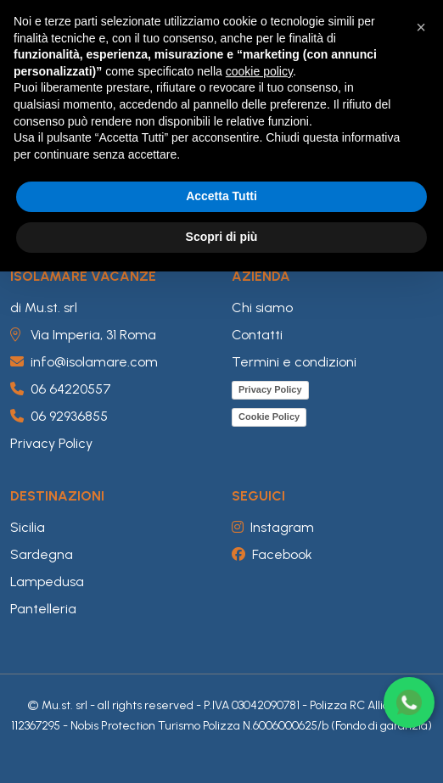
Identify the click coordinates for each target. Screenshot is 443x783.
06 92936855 (59, 416)
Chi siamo (262, 307)
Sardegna (41, 554)
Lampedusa (47, 581)
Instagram (273, 527)
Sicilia (27, 527)
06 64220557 (60, 389)
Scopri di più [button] (222, 236)
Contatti (257, 335)
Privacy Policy (51, 443)
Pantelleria (43, 609)
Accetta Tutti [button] (221, 196)
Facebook (272, 554)
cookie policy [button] (259, 71)
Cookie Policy (269, 416)
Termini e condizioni (294, 362)
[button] (421, 27)
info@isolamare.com (84, 362)
